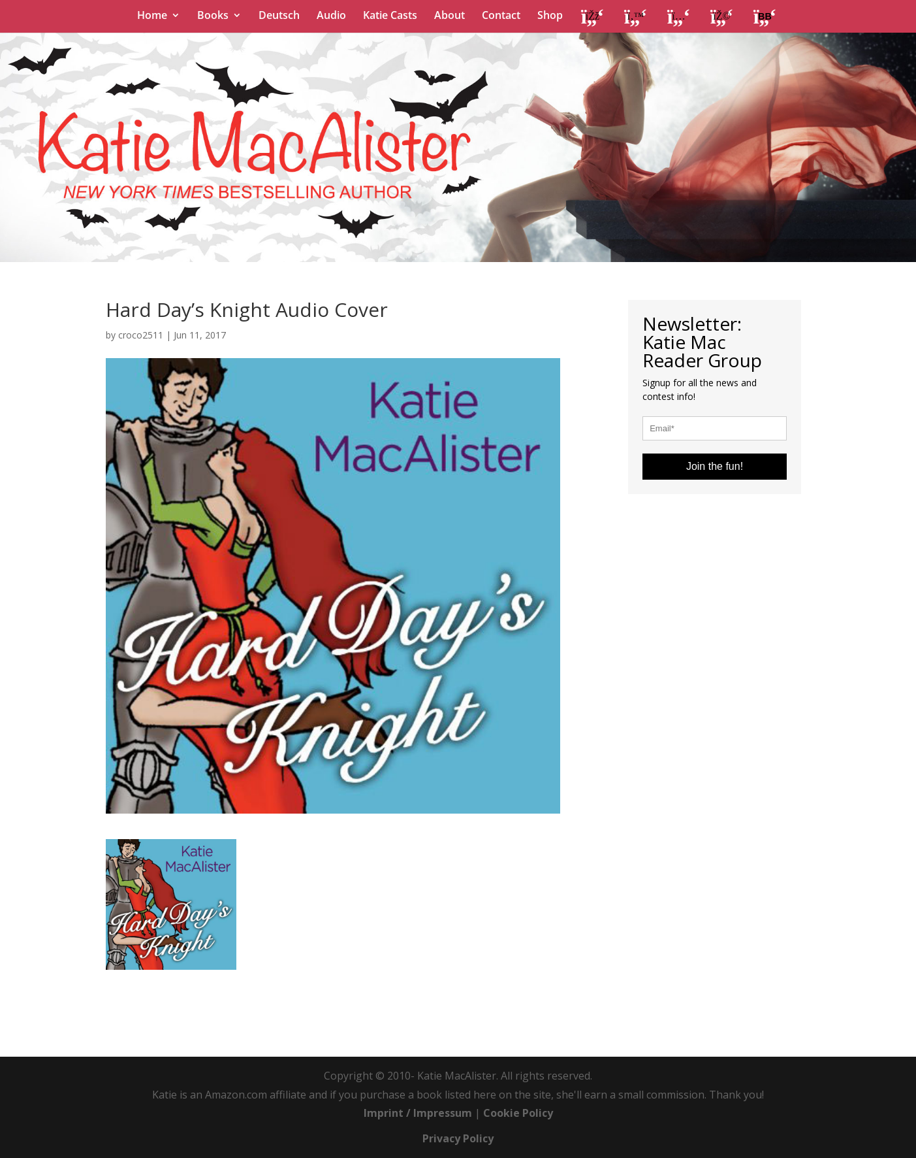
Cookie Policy (518, 1113)
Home (152, 16)
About (449, 16)
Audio (331, 16)
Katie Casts (390, 16)
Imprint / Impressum (418, 1113)
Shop (550, 16)
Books (213, 16)
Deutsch (279, 16)
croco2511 (140, 335)
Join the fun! (714, 466)
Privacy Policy (458, 1138)
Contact (501, 16)
